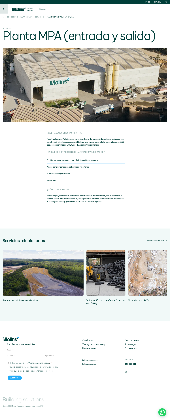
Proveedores (89, 358)
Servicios (39, 17)
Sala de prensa (132, 349)
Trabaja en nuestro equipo (95, 354)
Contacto (87, 349)
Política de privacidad (90, 370)
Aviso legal (130, 354)
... (3, 17)
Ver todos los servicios (157, 241)
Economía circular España (19, 17)
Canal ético (131, 358)
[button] (162, 412)
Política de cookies (89, 374)
